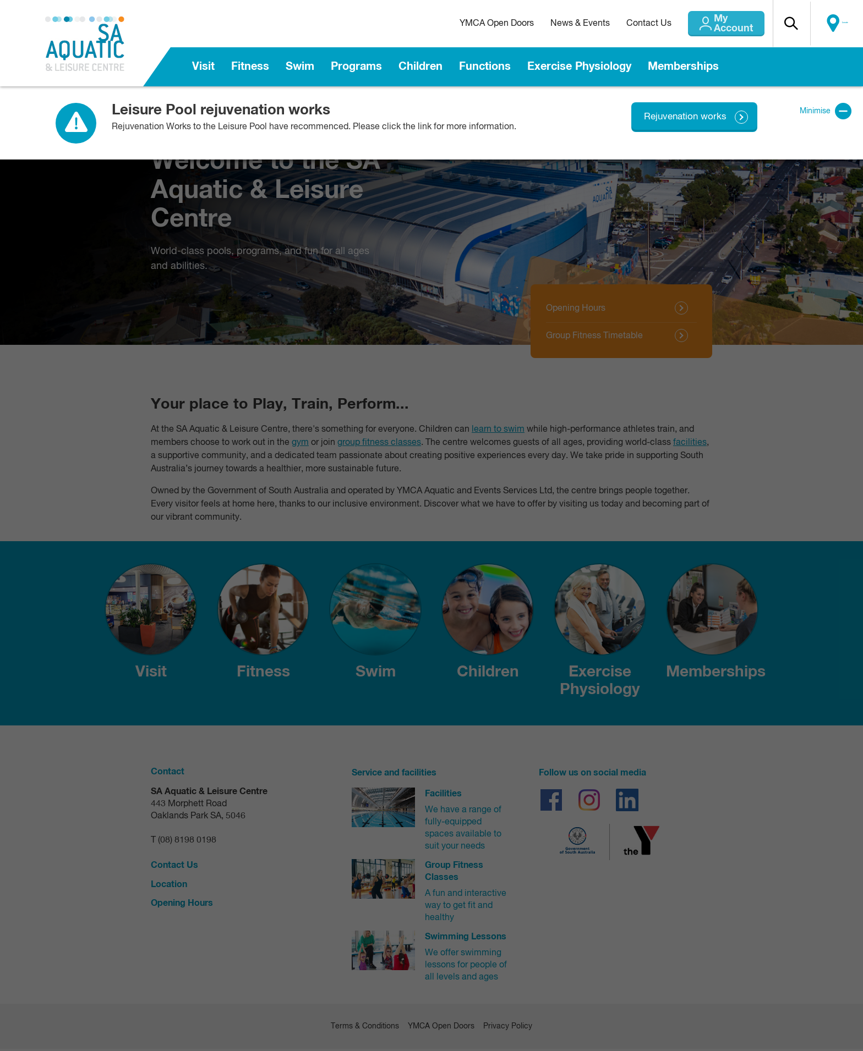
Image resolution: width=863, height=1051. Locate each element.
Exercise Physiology (579, 66)
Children (420, 66)
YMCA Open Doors (474, 23)
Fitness (250, 66)
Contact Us (626, 23)
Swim (300, 66)
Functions (485, 66)
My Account (719, 24)
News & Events (557, 23)
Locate (839, 23)
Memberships (683, 66)
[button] (792, 23)
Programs (356, 66)
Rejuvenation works (683, 117)
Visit (203, 66)
